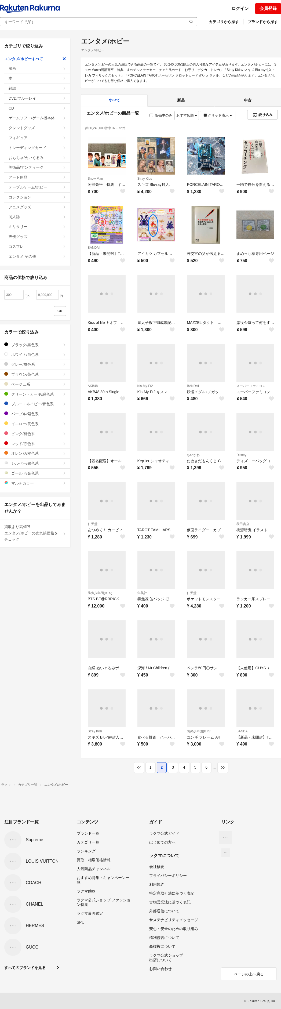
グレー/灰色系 (35, 364)
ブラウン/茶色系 (35, 374)
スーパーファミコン (250, 386)
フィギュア (37, 138)
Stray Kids (144, 178)
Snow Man (95, 178)
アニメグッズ (37, 207)
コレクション (37, 197)
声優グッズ (37, 236)
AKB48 (93, 386)
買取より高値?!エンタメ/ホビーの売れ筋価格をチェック (35, 533)
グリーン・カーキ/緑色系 (35, 394)
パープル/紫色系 (35, 413)
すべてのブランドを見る (25, 967)
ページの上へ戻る (249, 974)
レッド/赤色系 (35, 443)
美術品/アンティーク (37, 167)
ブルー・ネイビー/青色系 (35, 404)
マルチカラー (35, 483)
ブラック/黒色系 (35, 344)
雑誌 (37, 88)
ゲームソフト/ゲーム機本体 (37, 118)
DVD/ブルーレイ (37, 98)
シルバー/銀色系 (35, 463)
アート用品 (37, 177)
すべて (114, 100)
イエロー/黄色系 (35, 423)
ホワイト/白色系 (35, 354)
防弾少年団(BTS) (100, 593)
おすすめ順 (186, 115)
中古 (247, 100)
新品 (181, 100)
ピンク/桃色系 (35, 433)
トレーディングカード (37, 148)
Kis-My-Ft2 (145, 386)
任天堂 (92, 524)
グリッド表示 (217, 115)
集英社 (142, 593)
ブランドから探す (263, 22)
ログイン (240, 8)
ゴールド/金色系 (35, 473)
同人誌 (37, 217)
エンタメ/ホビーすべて (35, 59)
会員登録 (268, 8)
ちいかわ (193, 455)
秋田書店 (242, 524)
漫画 (37, 68)
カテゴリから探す (224, 22)
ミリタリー (37, 227)
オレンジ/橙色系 (35, 453)
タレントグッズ (37, 128)
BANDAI (94, 247)
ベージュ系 (35, 384)
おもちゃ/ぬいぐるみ (37, 157)
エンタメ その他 (37, 256)
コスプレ (37, 246)
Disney (241, 455)
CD (37, 108)
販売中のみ (160, 115)
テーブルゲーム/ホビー (37, 187)
